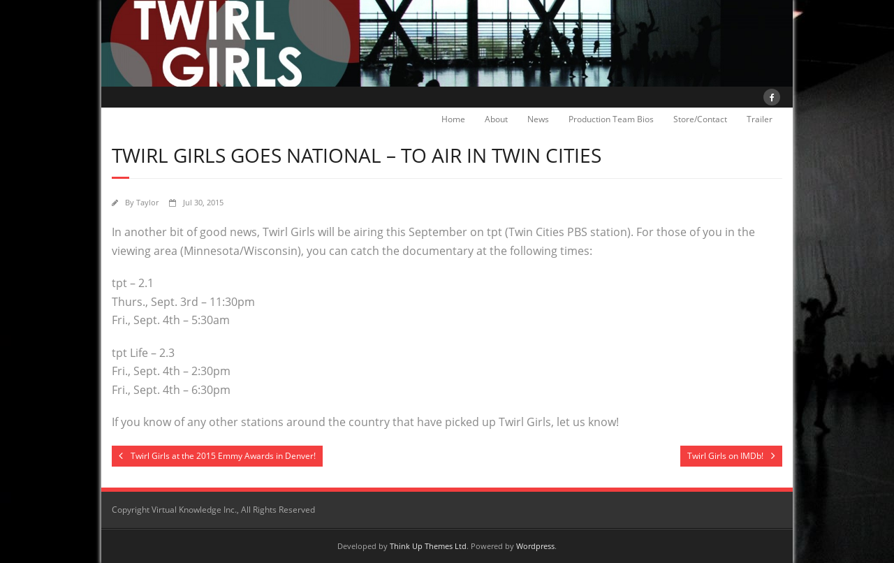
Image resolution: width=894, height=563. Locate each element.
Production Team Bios (611, 119)
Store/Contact (700, 119)
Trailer (759, 119)
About (496, 119)
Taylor (147, 202)
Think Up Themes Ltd (428, 546)
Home (453, 119)
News (538, 119)
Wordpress (535, 546)
